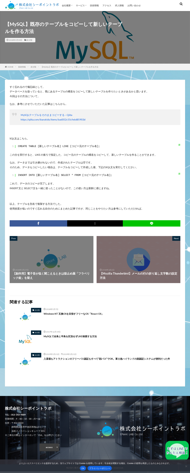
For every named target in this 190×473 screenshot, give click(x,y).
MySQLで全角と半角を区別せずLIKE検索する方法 (75, 336)
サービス (80, 5)
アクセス (106, 5)
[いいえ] (186, 466)
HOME (10, 67)
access (49, 448)
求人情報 (119, 5)
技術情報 (94, 5)
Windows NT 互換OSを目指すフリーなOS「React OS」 (79, 313)
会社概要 (66, 5)
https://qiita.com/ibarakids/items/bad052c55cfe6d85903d (53, 119)
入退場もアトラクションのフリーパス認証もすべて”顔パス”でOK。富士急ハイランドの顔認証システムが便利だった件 (111, 361)
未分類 (29, 40)
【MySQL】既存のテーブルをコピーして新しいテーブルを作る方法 (69, 67)
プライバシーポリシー (99, 468)
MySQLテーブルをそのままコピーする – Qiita (46, 114)
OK (82, 468)
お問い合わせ (134, 5)
